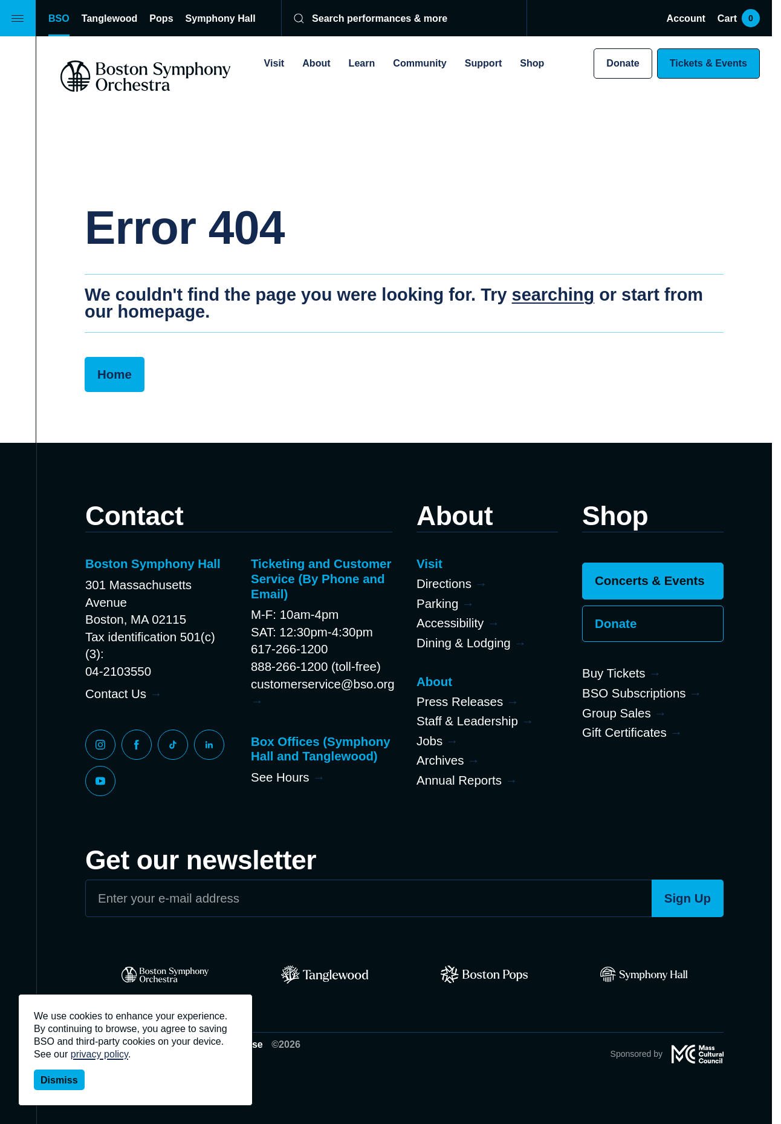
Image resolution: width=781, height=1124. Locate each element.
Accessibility (450, 623)
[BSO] (165, 974)
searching (553, 294)
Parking (437, 603)
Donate (622, 62)
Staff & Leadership (467, 721)
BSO (59, 18)
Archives (440, 760)
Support (483, 62)
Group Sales (616, 713)
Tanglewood (110, 18)
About (316, 62)
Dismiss (59, 1079)
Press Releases (459, 701)
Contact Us (115, 694)
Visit (274, 62)
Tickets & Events (708, 62)
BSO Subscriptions (634, 693)
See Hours (280, 777)
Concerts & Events (650, 580)
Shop (532, 62)
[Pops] (484, 974)
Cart (739, 18)
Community (419, 62)
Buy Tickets (614, 673)
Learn (362, 62)
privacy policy (99, 1053)
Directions (444, 583)
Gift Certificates (624, 732)
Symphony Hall (221, 18)
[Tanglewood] (324, 974)
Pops (161, 18)
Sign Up (687, 898)
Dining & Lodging (463, 643)
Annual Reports (459, 780)
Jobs (429, 741)
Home (114, 374)
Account (686, 18)
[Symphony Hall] (644, 974)
